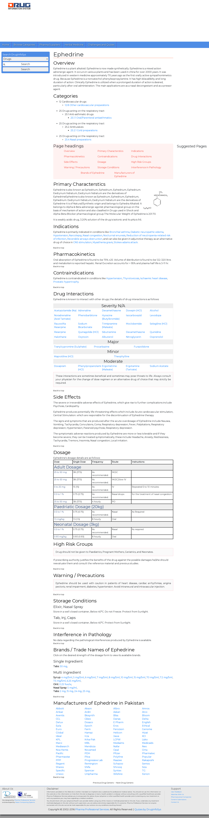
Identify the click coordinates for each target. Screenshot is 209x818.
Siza (144, 767)
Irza (87, 736)
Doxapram (60, 366)
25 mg (86, 691)
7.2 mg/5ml (166, 677)
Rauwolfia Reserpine (60, 325)
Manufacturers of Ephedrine (124, 175)
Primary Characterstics (110, 151)
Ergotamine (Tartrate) (132, 368)
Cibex (88, 719)
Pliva (87, 756)
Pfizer (116, 753)
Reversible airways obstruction (84, 239)
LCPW (117, 739)
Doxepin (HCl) (134, 310)
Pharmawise (63, 756)
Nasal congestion (92, 235)
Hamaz (89, 732)
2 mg (63, 691)
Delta (145, 719)
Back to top (58, 248)
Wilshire (118, 774)
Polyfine (118, 756)
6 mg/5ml (90, 677)
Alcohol (154, 310)
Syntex (117, 770)
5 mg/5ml (78, 677)
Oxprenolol (156, 337)
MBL (87, 743)
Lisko (145, 739)
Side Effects (70, 162)
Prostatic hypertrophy (66, 281)
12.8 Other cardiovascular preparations (87, 105)
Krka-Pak (90, 739)
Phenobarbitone (87, 315)
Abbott (60, 708)
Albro (116, 708)
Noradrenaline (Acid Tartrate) (62, 317)
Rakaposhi (148, 760)
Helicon (117, 732)
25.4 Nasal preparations (78, 139)
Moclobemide (134, 323)
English (146, 722)
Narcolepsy (75, 235)
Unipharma (91, 774)
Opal (116, 750)
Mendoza (90, 746)
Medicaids (147, 743)
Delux (59, 722)
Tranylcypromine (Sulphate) (70, 346)
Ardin (88, 712)
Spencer (89, 770)
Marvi (59, 743)
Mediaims (118, 743)
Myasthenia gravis (103, 242)
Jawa (116, 736)
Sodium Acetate (159, 366)
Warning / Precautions (77, 167)
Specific (60, 770)
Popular (147, 756)
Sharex (60, 767)
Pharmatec (148, 753)
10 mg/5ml (127, 677)
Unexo (59, 774)
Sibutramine (109, 332)
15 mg (70, 691)
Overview (69, 151)
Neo (144, 746)
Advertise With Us (177, 794)
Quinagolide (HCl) (88, 332)
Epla (58, 725)
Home (5, 44)
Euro (59, 729)
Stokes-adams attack (126, 242)
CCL (58, 719)
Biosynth (90, 715)
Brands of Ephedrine (92, 173)
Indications (137, 151)
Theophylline (121, 356)
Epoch (88, 725)
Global (59, 732)
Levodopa (155, 315)
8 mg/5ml (114, 677)
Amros (145, 708)
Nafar (116, 746)
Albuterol (107, 337)
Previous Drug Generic (103, 783)
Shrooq (117, 767)
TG (144, 770)
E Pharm (118, 722)
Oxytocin (83, 337)
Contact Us (175, 802)
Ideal (59, 736)
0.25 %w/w (65, 684)
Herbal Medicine (74, 44)
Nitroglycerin (133, 337)
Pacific (59, 753)
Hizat (145, 732)
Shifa (87, 767)
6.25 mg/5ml (74, 680)
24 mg (78, 691)
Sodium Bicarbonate (85, 325)
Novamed (90, 750)
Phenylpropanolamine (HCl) (89, 368)
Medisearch (62, 746)
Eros (115, 725)
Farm (88, 729)
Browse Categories (24, 44)
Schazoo (118, 763)
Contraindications (107, 156)
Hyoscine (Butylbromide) (111, 317)
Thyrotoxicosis (131, 278)
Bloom (146, 715)
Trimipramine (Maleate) (109, 325)
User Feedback (176, 792)
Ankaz (59, 712)
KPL (58, 739)
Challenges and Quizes (101, 44)
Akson (88, 708)
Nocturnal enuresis (114, 235)
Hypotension (60, 235)
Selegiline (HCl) (158, 323)
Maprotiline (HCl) (63, 356)
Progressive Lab (94, 760)
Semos (146, 763)
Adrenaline (84, 310)
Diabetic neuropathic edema (147, 232)
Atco (144, 712)
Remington (91, 763)
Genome (147, 729)
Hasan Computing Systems (25, 802)
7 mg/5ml (102, 677)
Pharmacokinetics (74, 156)
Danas (116, 719)
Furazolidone (141, 346)
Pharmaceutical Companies (181, 797)
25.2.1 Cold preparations (84, 130)
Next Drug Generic (125, 783)
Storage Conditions (108, 167)
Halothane (60, 337)
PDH (87, 753)
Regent (60, 763)
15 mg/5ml (139, 677)
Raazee (117, 760)
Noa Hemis (62, 750)
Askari (116, 712)
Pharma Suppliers (50, 44)
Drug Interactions (141, 156)
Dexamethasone (111, 310)
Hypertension (114, 278)
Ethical (146, 725)
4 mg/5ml (66, 677)
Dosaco (89, 722)
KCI (144, 736)
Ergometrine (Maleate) (109, 368)
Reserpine (60, 332)
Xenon (146, 774)
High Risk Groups (141, 162)
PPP (58, 760)
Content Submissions (178, 799)
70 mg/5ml (152, 677)
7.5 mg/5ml (59, 680)
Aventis (60, 715)
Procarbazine (101, 346)
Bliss (115, 715)
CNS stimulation (82, 242)
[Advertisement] (122, 20)
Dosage (102, 162)
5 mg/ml (72, 687)
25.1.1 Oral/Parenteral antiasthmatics (91, 117)
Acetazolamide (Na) (65, 310)
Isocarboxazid (134, 315)
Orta (144, 750)
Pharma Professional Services (24, 800)
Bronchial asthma (119, 232)
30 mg (63, 666)
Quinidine (155, 332)
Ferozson (118, 729)
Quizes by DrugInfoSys (148, 809)
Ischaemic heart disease (153, 278)
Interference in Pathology (146, 167)
